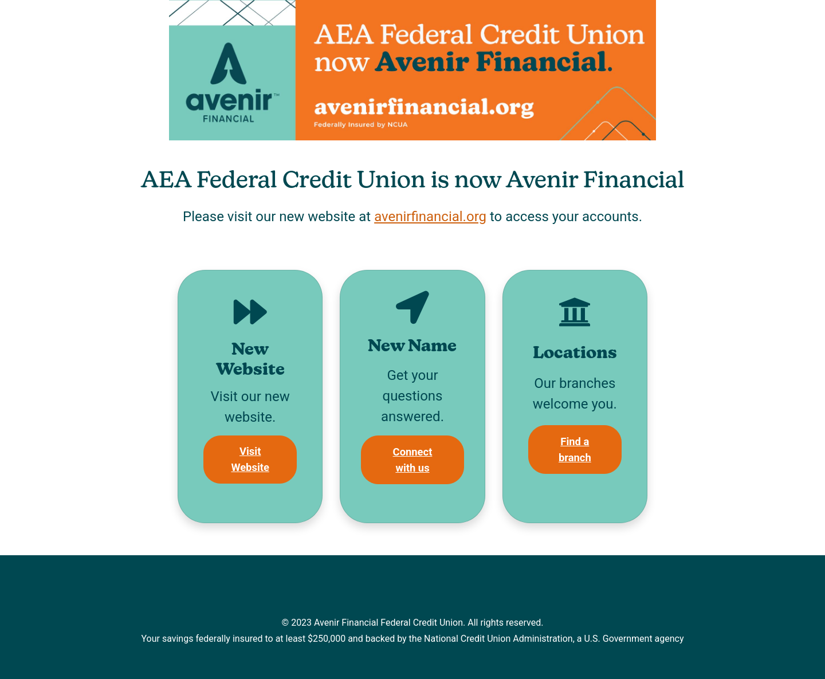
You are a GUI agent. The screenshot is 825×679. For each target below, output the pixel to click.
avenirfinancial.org (430, 217)
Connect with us (413, 460)
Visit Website (250, 459)
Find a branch (575, 449)
